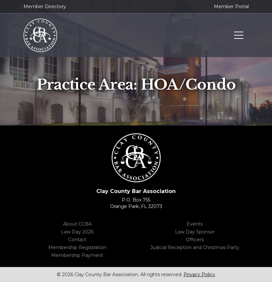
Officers (195, 240)
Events (195, 224)
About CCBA (77, 224)
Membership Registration (77, 247)
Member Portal (231, 6)
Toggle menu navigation (238, 35)
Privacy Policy (199, 274)
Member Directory (45, 6)
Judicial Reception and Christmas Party (194, 247)
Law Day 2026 (77, 232)
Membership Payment (77, 255)
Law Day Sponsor (195, 232)
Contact (77, 240)
